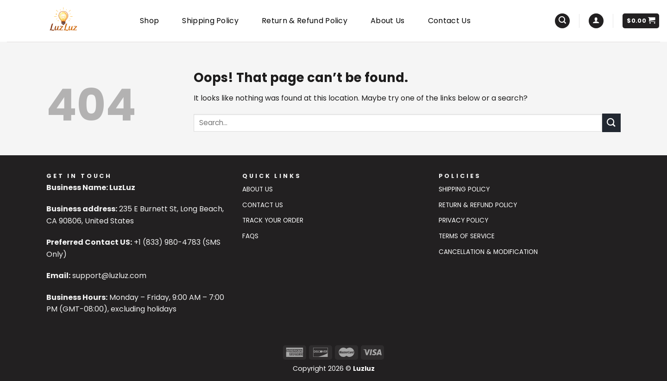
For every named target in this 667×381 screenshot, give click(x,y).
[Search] (562, 21)
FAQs (250, 236)
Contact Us (449, 20)
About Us (388, 20)
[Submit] (611, 123)
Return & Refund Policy (304, 20)
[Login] (596, 21)
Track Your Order (272, 220)
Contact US (262, 205)
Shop (149, 20)
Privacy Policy (463, 220)
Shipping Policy (210, 20)
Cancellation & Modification (488, 252)
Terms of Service (467, 236)
